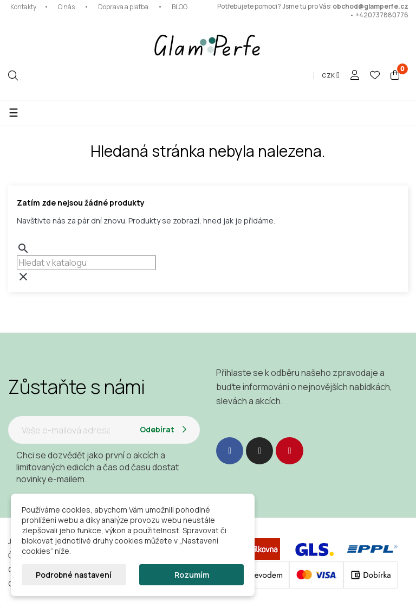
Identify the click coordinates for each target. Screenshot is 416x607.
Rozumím (191, 575)
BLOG (179, 6)
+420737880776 (381, 15)
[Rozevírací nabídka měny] (331, 75)
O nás (66, 6)
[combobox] (86, 262)
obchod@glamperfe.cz (370, 6)
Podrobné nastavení (74, 575)
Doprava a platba (123, 6)
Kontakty (23, 6)
